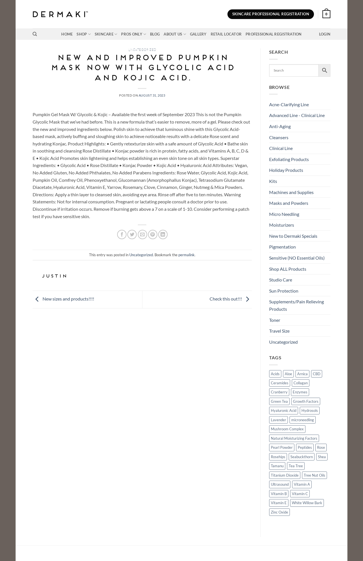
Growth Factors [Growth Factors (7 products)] (305, 401)
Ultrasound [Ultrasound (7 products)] (280, 484)
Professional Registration (273, 34)
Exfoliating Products (289, 159)
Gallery (198, 34)
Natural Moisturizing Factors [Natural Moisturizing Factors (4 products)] (294, 438)
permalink (186, 255)
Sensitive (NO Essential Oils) (297, 257)
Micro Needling (284, 214)
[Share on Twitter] (132, 234)
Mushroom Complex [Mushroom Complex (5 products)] (287, 429)
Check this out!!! (231, 299)
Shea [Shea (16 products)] (322, 456)
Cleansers (278, 137)
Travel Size (279, 330)
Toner (274, 320)
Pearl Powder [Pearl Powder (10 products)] (282, 447)
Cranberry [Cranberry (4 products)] (279, 392)
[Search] (35, 34)
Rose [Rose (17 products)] (321, 447)
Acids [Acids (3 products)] (275, 374)
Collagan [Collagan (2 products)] (301, 383)
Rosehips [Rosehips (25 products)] (278, 456)
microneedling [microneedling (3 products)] (302, 420)
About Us (175, 34)
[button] (326, 14)
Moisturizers (281, 225)
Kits (273, 181)
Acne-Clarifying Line (289, 104)
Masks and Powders (288, 203)
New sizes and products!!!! (63, 299)
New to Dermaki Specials (293, 236)
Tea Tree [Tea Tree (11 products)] (296, 466)
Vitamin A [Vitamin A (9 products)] (302, 484)
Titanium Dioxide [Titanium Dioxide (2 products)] (285, 475)
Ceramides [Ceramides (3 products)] (279, 383)
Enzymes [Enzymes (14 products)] (300, 392)
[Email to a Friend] (142, 234)
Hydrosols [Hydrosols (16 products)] (309, 410)
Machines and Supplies (291, 192)
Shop (83, 34)
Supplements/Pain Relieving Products (296, 305)
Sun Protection (283, 290)
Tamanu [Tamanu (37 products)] (277, 466)
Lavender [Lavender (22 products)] (278, 420)
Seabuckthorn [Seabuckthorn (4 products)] (301, 456)
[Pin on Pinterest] (152, 234)
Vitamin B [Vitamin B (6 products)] (279, 493)
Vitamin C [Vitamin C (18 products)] (300, 493)
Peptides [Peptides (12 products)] (305, 447)
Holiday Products (286, 170)
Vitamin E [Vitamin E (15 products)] (279, 502)
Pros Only (133, 34)
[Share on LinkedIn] (163, 234)
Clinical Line (281, 148)
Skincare (106, 34)
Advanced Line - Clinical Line (297, 115)
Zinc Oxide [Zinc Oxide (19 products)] (279, 512)
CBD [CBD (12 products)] (316, 374)
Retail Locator (226, 34)
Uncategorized (142, 50)
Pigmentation (282, 246)
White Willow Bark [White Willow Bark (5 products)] (307, 502)
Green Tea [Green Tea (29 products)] (279, 401)
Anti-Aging (280, 126)
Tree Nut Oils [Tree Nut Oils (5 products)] (314, 475)
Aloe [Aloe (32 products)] (288, 374)
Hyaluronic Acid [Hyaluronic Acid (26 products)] (283, 410)
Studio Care (280, 279)
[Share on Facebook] (121, 234)
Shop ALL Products (287, 269)
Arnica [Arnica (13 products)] (302, 374)
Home (67, 34)
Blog (155, 34)
